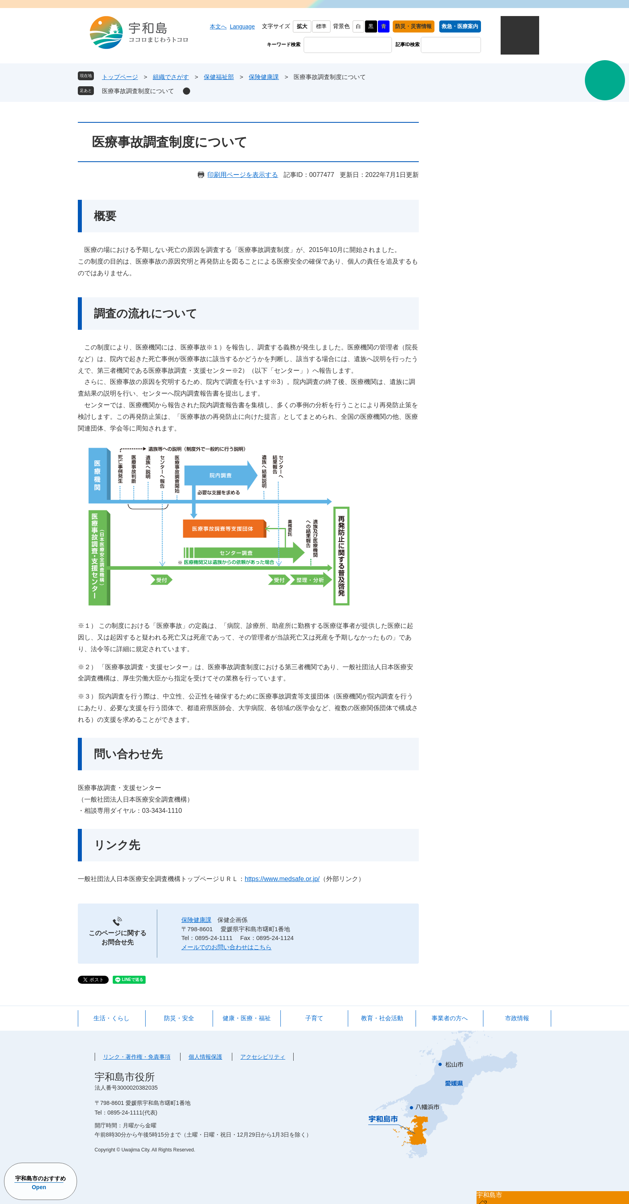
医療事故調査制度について (138, 90)
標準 (321, 26)
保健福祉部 (219, 76)
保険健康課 (264, 76)
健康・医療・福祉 (247, 1018)
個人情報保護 (205, 1057)
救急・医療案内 (460, 26)
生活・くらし (111, 1018)
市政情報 (517, 1018)
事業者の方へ (450, 1018)
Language (242, 26)
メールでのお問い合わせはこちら (226, 947)
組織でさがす (171, 76)
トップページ (120, 76)
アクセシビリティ (262, 1057)
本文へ (218, 26)
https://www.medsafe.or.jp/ (282, 878)
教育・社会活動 (382, 1018)
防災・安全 (179, 1018)
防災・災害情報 (413, 26)
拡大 (302, 26)
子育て (314, 1018)
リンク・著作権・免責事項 (136, 1057)
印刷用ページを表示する (242, 174)
